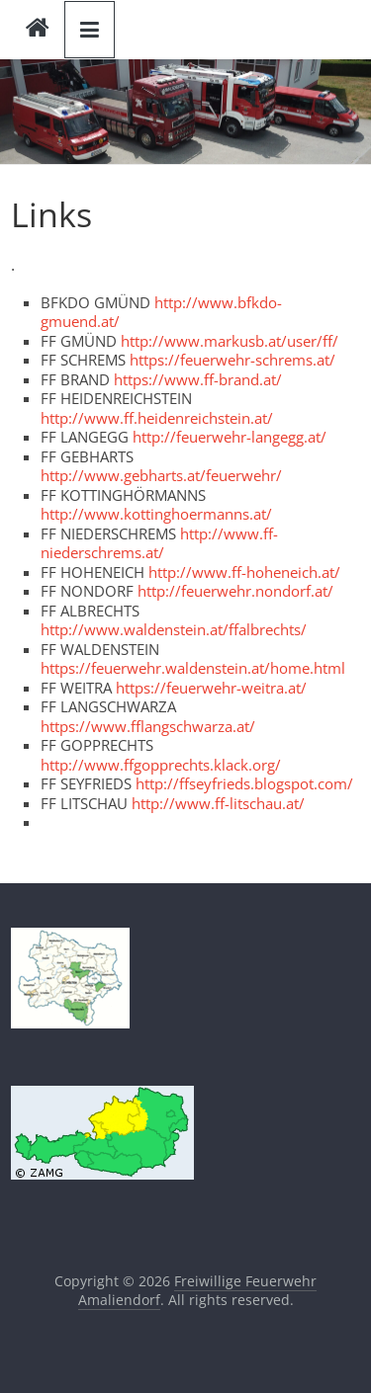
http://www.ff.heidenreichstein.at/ (157, 418)
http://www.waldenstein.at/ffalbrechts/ (174, 629)
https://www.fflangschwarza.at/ (148, 726)
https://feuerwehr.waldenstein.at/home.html (193, 668)
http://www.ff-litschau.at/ (218, 803)
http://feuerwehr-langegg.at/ (229, 437)
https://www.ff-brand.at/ (198, 379)
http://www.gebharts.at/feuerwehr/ (161, 475)
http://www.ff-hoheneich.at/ (244, 572)
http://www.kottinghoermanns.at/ (156, 514)
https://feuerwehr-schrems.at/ (232, 359)
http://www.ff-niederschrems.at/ (159, 543)
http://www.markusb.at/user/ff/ (229, 341)
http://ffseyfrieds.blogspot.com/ (244, 783)
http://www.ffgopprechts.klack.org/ (161, 765)
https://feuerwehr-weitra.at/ (211, 687)
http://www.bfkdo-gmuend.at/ (161, 312)
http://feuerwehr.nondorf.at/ (235, 591)
